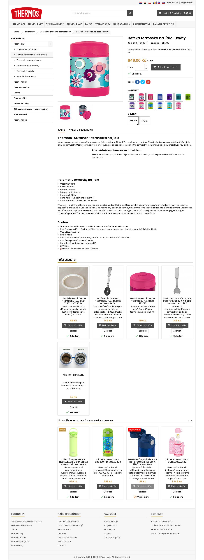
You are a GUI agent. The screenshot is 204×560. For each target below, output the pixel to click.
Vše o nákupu (65, 541)
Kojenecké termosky (27, 49)
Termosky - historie (67, 537)
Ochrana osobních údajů (70, 525)
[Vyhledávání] (102, 13)
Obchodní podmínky (68, 521)
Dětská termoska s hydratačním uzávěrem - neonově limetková (73, 462)
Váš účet (110, 514)
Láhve (88, 24)
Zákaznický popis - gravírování (31, 109)
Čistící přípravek (73, 374)
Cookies (62, 533)
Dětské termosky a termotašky (32, 54)
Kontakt (61, 545)
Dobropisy (109, 529)
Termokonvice (55, 24)
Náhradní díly (121, 24)
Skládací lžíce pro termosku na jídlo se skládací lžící (108, 301)
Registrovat (187, 2)
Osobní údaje (111, 521)
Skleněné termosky (26, 76)
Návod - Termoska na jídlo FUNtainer (79, 248)
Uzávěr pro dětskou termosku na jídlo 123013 (142, 301)
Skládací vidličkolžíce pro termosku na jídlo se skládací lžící (177, 301)
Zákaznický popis (163, 24)
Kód (130, 43)
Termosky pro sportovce (29, 60)
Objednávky (110, 525)
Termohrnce (74, 24)
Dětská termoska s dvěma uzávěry (176, 460)
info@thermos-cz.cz (169, 533)
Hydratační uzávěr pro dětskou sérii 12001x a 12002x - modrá (142, 462)
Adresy (107, 533)
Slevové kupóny (112, 537)
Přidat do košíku (165, 67)
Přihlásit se (172, 2)
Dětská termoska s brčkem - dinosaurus (108, 460)
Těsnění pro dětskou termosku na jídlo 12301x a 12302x (73, 301)
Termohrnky (35, 24)
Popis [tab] (61, 130)
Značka (155, 43)
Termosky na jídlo (26, 71)
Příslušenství (141, 24)
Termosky (19, 24)
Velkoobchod (65, 529)
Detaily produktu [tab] (81, 130)
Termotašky (102, 24)
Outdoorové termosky (28, 65)
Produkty (18, 38)
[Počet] (139, 67)
